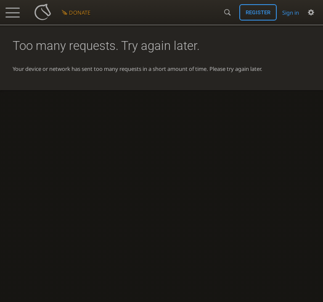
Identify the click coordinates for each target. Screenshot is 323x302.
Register (258, 12)
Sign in (290, 12)
